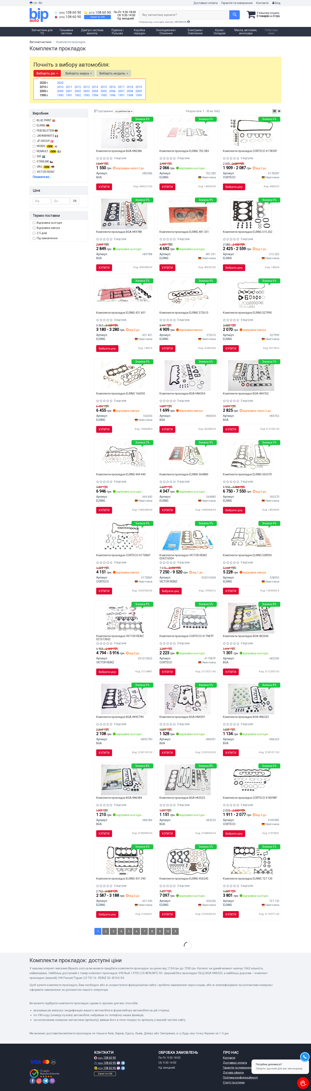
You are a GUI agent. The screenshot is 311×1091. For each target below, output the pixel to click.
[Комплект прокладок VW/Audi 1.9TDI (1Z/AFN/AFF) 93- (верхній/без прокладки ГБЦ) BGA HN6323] (251, 698)
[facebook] (33, 1081)
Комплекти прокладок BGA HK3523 (182, 797)
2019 (138, 87)
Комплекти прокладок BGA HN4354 (182, 393)
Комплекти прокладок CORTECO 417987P (186, 636)
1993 (86, 95)
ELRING (41, 125)
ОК (75, 201)
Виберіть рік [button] (47, 73)
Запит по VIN (97, 17)
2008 (130, 91)
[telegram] (46, 1081)
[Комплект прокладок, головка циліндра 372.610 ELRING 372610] (188, 294)
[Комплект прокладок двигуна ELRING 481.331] (188, 213)
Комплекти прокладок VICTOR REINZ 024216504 (183, 557)
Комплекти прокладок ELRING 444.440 (121, 474)
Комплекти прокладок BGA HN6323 (246, 716)
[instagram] (39, 1081)
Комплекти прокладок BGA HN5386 (119, 151)
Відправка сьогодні (47, 222)
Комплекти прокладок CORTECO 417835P (250, 151)
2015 (104, 87)
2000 (60, 91)
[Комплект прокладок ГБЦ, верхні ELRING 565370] (251, 456)
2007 (121, 91)
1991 (69, 95)
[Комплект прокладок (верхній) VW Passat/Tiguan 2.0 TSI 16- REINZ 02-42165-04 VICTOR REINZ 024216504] (187, 536)
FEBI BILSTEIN (45, 130)
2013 (86, 87)
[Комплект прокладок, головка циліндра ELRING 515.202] (251, 213)
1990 (60, 95)
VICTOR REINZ (44, 171)
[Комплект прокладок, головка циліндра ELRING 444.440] (124, 456)
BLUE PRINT (44, 120)
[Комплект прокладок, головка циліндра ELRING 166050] (124, 375)
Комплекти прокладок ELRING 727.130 (247, 878)
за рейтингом (123, 111)
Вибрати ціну (234, 186)
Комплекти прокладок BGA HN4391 (182, 716)
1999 (138, 95)
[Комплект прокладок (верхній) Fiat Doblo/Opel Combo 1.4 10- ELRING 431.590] (124, 860)
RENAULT (47, 151)
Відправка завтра (46, 227)
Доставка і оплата (206, 3)
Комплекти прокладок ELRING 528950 (247, 555)
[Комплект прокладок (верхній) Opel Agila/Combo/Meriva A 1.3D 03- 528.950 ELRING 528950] (251, 537)
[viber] (52, 1081)
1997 (121, 95)
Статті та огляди (234, 1082)
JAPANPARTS (45, 135)
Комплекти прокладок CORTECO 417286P (123, 555)
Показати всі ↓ (42, 177)
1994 (95, 95)
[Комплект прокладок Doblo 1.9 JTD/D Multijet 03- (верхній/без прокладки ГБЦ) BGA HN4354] (188, 375)
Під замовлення (45, 238)
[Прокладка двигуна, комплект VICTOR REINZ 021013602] (124, 617)
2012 (78, 87)
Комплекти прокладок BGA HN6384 (119, 797)
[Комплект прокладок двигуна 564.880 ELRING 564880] (188, 456)
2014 (95, 87)
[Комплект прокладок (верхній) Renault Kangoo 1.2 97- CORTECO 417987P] (188, 617)
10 (167, 931)
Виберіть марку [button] (78, 73)
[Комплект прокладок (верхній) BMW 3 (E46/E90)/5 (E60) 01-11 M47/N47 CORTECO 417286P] (124, 537)
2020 (60, 82)
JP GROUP (43, 140)
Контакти (262, 3)
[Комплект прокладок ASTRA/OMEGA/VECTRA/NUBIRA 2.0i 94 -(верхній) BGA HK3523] (188, 779)
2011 (69, 87)
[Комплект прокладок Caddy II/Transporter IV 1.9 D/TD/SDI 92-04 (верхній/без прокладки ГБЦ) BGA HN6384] (124, 779)
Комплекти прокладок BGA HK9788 (119, 231)
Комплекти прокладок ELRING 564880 (183, 474)
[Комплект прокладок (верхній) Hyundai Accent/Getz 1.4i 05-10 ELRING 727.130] (251, 860)
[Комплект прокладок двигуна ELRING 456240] (188, 860)
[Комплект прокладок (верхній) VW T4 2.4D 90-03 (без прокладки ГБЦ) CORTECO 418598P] (251, 779)
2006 (112, 91)
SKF (41, 156)
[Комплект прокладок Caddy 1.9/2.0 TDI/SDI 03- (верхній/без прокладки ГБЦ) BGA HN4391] (188, 698)
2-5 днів (40, 233)
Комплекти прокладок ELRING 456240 (183, 878)
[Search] (234, 14)
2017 (121, 87)
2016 (112, 87)
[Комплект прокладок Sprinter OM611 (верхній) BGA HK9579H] (124, 698)
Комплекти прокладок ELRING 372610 (183, 312)
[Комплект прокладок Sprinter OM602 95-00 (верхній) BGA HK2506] (251, 617)
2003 (86, 91)
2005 (104, 91)
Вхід (276, 3)
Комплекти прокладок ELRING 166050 (120, 393)
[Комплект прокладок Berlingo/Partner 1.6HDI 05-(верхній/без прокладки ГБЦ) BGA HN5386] (124, 132)
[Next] (175, 931)
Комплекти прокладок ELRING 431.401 (121, 312)
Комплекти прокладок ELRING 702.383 (184, 151)
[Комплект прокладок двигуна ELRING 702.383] (188, 132)
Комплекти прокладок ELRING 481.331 (184, 231)
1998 (130, 95)
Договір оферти (233, 1072)
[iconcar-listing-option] (279, 111)
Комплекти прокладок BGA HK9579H (120, 716)
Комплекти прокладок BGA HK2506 (246, 636)
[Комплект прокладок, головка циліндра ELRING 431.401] (124, 292)
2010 (60, 87)
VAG (43, 167)
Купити (104, 186)
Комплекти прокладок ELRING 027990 (247, 312)
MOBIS (47, 146)
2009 (138, 91)
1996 (112, 95)
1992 (78, 95)
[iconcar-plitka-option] (274, 111)
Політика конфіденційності (240, 1077)
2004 (95, 91)
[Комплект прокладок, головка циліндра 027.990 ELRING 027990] (251, 294)
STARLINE (43, 161)
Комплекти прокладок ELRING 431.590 (121, 878)
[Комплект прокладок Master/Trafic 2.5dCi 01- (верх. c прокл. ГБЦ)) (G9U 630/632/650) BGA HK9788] (124, 213)
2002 (78, 91)
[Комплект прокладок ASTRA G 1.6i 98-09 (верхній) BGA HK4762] (251, 375)
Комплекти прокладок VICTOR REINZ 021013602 (120, 637)
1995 (104, 95)
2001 (69, 91)
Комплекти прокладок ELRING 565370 (247, 474)
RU (40, 3)
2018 (130, 87)
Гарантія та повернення (236, 3)
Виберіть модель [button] (113, 73)
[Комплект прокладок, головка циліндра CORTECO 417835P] (251, 132)
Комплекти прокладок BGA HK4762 (246, 393)
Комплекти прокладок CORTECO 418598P (250, 797)
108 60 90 (67, 12)
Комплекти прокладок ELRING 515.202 (247, 231)
